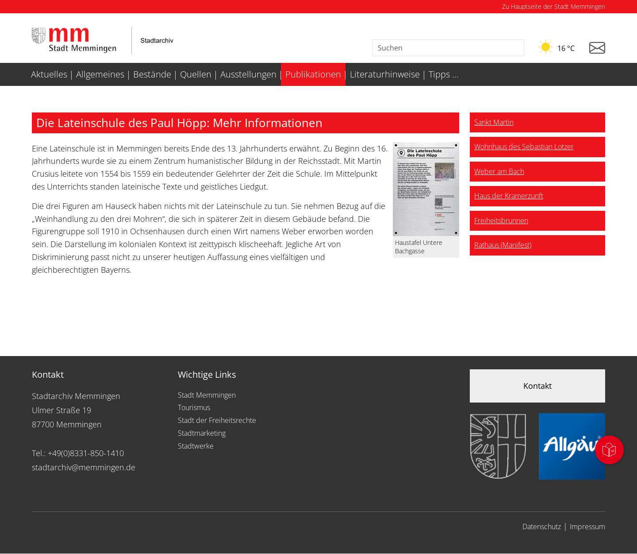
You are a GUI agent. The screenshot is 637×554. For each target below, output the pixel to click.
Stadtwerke (196, 446)
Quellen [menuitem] (195, 74)
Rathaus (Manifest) (502, 245)
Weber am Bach (499, 171)
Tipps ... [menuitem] (444, 74)
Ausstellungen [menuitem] (248, 74)
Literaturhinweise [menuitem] (385, 74)
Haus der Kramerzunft (508, 196)
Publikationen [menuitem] (313, 74)
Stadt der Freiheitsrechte (217, 420)
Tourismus (194, 407)
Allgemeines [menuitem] (100, 74)
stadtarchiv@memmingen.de (83, 467)
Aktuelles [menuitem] (49, 74)
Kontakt (537, 385)
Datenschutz (541, 526)
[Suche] (448, 47)
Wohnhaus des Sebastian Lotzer (524, 146)
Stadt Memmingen (207, 395)
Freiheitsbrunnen (501, 220)
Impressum (587, 526)
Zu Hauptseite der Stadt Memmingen (553, 6)
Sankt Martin (494, 122)
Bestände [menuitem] (152, 74)
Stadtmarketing (202, 433)
